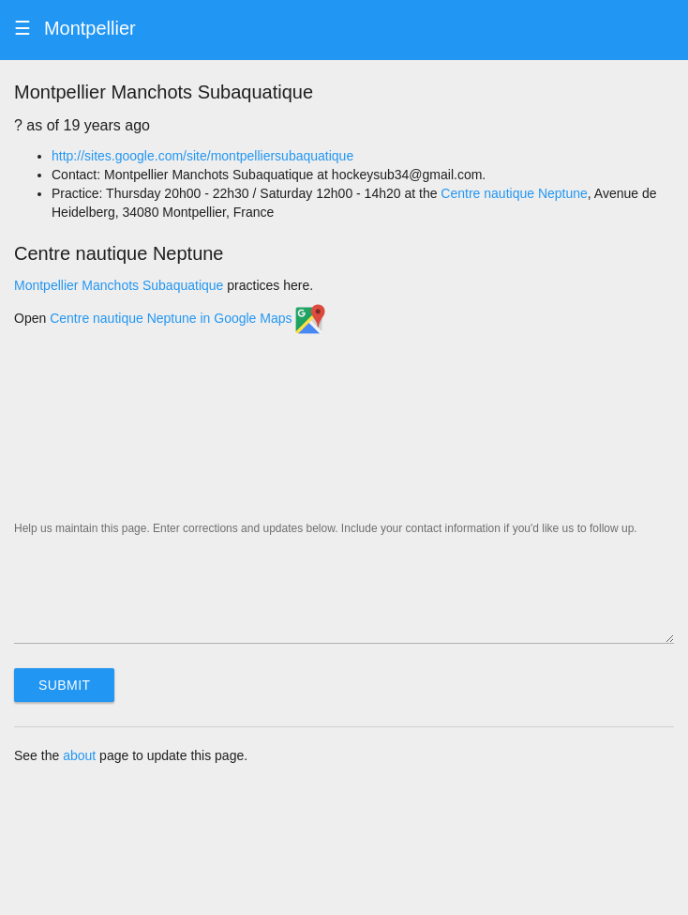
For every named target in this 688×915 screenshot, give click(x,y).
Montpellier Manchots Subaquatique (118, 285)
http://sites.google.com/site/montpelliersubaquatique (202, 155)
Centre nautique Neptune (514, 193)
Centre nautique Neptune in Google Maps (187, 318)
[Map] (344, 428)
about (79, 755)
